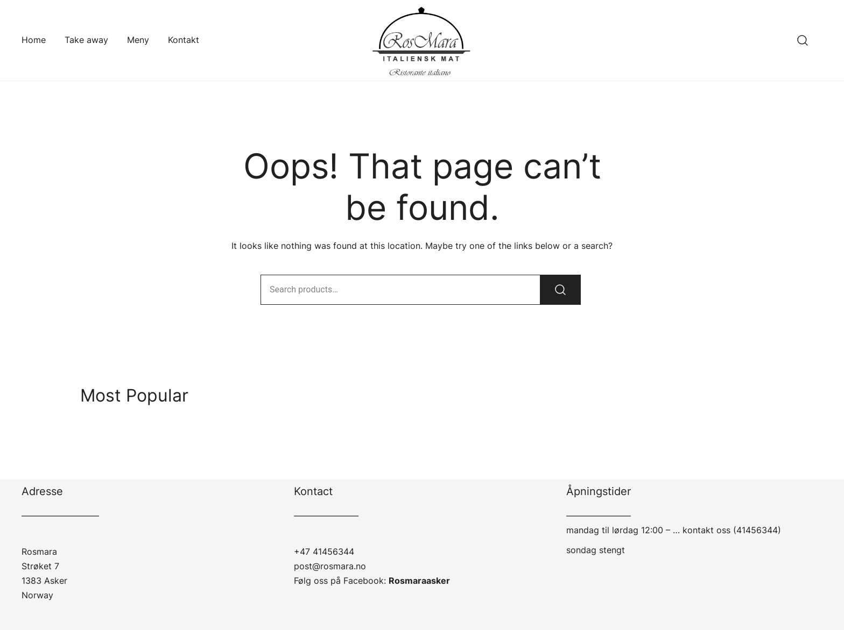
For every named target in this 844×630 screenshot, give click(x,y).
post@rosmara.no (330, 566)
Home (34, 39)
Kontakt (183, 39)
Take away (86, 39)
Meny (138, 39)
